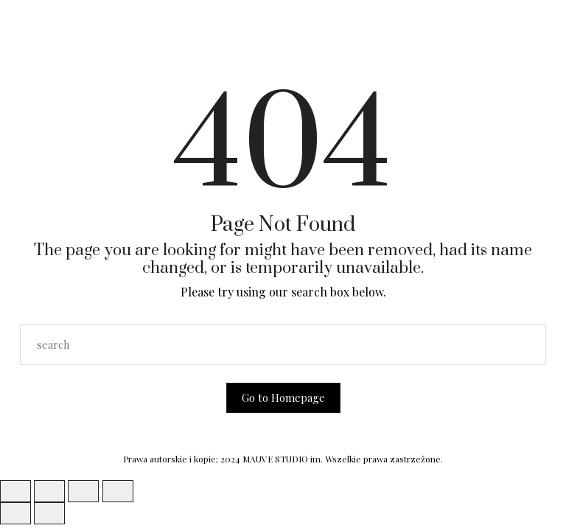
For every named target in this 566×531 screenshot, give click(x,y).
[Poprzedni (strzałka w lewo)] (15, 513)
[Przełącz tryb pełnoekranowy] (49, 491)
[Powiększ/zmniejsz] (15, 491)
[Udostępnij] (83, 491)
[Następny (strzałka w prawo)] (49, 513)
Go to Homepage (283, 397)
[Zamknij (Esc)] (117, 491)
